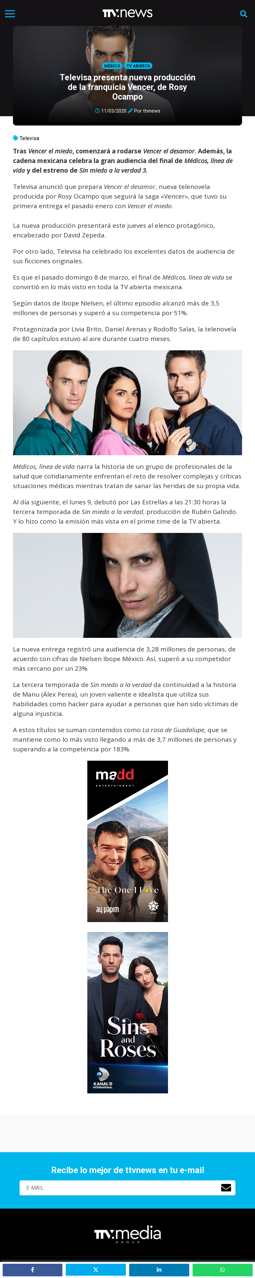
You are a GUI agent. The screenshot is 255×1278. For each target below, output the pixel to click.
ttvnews (151, 111)
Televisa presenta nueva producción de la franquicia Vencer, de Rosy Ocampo (128, 87)
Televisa (29, 138)
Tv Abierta (138, 66)
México (112, 66)
